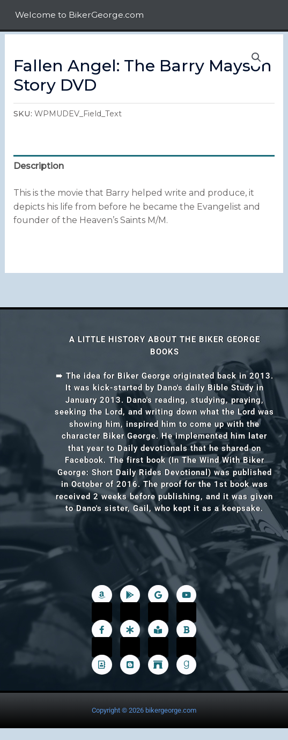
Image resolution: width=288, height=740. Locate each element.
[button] (256, 57)
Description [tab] (38, 166)
